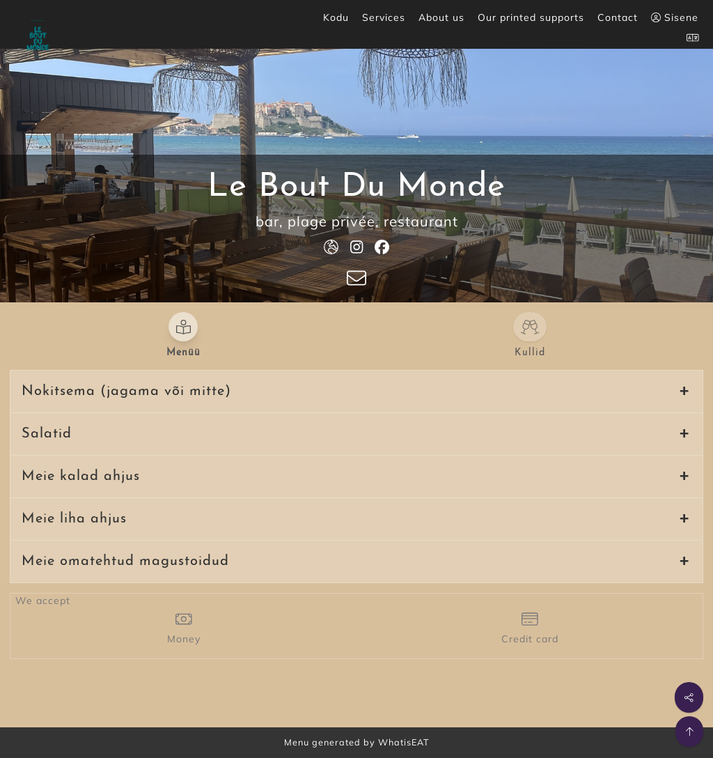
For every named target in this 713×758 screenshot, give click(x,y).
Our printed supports (531, 17)
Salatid (47, 434)
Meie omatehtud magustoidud (125, 561)
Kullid (530, 353)
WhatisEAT (404, 742)
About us (441, 17)
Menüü (183, 353)
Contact (617, 17)
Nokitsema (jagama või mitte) (126, 392)
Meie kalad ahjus (81, 477)
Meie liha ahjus (74, 519)
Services (383, 17)
